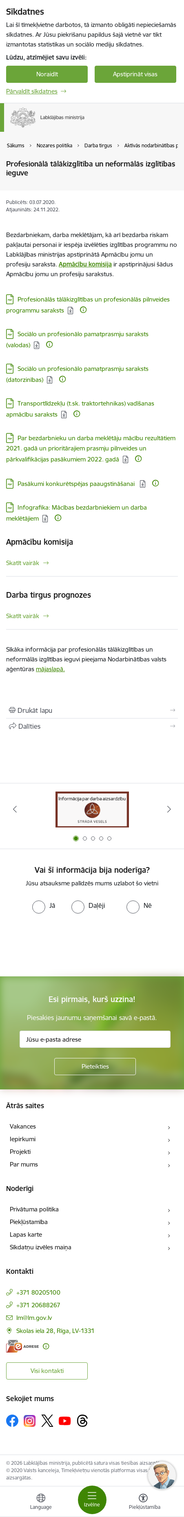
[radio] (43, 905)
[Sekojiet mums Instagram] (30, 1421)
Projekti (20, 1151)
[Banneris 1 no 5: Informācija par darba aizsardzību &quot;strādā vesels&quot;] (92, 809)
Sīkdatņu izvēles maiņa (40, 1247)
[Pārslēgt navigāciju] (92, 1500)
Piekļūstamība (29, 1222)
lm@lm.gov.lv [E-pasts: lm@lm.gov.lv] (34, 1318)
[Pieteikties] (95, 1066)
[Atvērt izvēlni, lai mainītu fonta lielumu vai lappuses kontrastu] (143, 1502)
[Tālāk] (168, 809)
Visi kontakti (47, 1371)
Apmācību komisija (39, 542)
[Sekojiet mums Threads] (82, 1421)
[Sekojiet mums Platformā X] (47, 1421)
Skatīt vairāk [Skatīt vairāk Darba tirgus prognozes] (22, 616)
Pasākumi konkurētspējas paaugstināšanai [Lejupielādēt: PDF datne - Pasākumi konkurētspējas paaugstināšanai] (77, 484)
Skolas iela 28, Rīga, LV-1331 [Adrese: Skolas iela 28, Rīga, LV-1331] (55, 1331)
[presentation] (68, 944)
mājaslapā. (50, 669)
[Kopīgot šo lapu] (92, 726)
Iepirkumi (22, 1139)
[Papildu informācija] (83, 309)
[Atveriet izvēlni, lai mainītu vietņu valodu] (41, 1502)
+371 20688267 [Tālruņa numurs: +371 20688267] (38, 1305)
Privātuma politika (34, 1209)
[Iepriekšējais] (15, 809)
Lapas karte (26, 1234)
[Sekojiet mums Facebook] (12, 1421)
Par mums (24, 1164)
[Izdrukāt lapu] (92, 710)
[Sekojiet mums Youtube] (65, 1420)
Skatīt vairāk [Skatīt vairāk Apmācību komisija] (22, 563)
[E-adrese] (22, 1346)
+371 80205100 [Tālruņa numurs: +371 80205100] (38, 1292)
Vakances (23, 1126)
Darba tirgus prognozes (48, 595)
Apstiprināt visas (135, 74)
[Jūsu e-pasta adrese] (95, 1039)
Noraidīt (47, 74)
